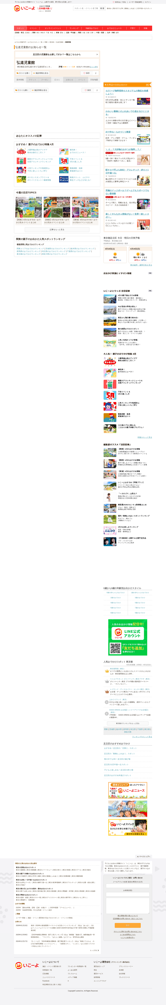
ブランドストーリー (126, 966)
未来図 (121, 970)
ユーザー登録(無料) (135, 2)
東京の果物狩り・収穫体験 (25, 900)
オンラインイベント (53, 28)
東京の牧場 (66, 870)
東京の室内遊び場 (39, 891)
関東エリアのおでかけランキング (30, 249)
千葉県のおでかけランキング (79, 251)
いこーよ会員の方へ (128, 937)
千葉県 (140, 729)
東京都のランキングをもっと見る (127, 723)
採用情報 (97, 977)
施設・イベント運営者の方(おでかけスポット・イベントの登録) (50, 918)
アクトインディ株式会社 (120, 962)
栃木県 (119, 729)
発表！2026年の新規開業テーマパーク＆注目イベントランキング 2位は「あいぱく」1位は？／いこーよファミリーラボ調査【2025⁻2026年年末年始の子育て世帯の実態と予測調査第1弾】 (62, 928)
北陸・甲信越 (70, 33)
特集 (145, 28)
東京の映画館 (51, 891)
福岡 (117, 33)
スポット (20, 28)
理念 (95, 970)
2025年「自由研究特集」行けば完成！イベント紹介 (34, 910)
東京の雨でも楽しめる (24, 891)
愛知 (61, 33)
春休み (109, 8)
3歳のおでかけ (140, 598)
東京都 (147, 729)
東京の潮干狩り (66, 897)
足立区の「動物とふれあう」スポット (119, 754)
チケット (32, 80)
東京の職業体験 (77, 876)
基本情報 (20, 80)
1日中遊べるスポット (144, 8)
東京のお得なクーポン (24, 882)
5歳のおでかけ (140, 603)
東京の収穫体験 (65, 876)
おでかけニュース (114, 28)
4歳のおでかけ (115, 603)
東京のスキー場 (35, 897)
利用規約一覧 (47, 970)
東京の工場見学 (21, 876)
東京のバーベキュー (45, 870)
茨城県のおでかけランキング (57, 249)
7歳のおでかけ (140, 608)
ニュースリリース (49, 977)
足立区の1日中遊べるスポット (116, 764)
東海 (57, 33)
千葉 (47, 33)
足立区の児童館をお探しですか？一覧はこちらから (57, 54)
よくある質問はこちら (128, 934)
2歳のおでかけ (115, 598)
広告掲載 (46, 974)
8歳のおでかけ (115, 613)
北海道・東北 (19, 33)
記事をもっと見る (57, 229)
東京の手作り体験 (34, 876)
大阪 (83, 33)
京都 (87, 33)
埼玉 (51, 33)
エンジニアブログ (100, 981)
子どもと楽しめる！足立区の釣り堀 (118, 770)
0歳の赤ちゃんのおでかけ (116, 592)
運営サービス (98, 974)
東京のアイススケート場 (51, 897)
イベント (33, 28)
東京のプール (76, 870)
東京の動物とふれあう (50, 876)
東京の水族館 (90, 891)
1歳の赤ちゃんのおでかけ (140, 592)
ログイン (148, 2)
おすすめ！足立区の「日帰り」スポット (120, 748)
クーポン (45, 80)
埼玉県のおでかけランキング (53, 251)
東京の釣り (57, 870)
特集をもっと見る (145, 437)
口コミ (57, 80)
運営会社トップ (99, 966)
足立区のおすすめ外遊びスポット (117, 775)
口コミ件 (93, 67)
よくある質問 (72, 970)
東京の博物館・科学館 (66, 891)
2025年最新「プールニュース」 (61, 908)
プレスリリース (124, 977)
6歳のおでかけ (115, 608)
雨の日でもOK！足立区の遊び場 (117, 759)
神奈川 (42, 33)
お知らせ (69, 80)
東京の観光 (87, 870)
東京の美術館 (79, 891)
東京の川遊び (20, 885)
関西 (79, 33)
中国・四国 (100, 33)
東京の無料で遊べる (40, 882)
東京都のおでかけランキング (28, 254)
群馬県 (126, 729)
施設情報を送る (40, 73)
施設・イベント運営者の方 (52, 966)
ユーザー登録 (20, 918)
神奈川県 (127, 732)
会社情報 (122, 974)
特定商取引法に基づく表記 (52, 984)
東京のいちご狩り (80, 897)
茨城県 (112, 729)
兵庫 (91, 33)
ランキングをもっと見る (142, 737)
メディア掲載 (72, 977)
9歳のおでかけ (140, 613)
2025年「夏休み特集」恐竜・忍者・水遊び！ (31, 908)
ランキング (74, 28)
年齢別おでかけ (92, 28)
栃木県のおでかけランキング (82, 249)
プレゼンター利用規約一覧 (77, 966)
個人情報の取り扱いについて (128, 916)
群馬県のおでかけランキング (28, 251)
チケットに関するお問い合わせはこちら (128, 931)
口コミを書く (23, 73)
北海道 (27, 33)
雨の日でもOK (118, 8)
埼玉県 (133, 729)
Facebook (46, 981)
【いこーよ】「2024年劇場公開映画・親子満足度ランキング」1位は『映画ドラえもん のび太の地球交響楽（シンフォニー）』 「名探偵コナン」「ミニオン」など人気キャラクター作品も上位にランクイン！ (63, 943)
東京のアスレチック (70, 882)
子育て (133, 28)
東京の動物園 (31, 870)
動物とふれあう (130, 8)
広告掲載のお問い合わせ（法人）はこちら (128, 919)
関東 (34, 33)
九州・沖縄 (111, 33)
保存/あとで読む (119, 2)
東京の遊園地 (20, 870)
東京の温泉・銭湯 (22, 897)
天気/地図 (94, 80)
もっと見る (93, 950)
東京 (38, 33)
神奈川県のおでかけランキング (54, 254)
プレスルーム (72, 974)
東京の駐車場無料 (55, 882)
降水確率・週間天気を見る (141, 265)
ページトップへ (143, 856)
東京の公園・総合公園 (86, 882)
